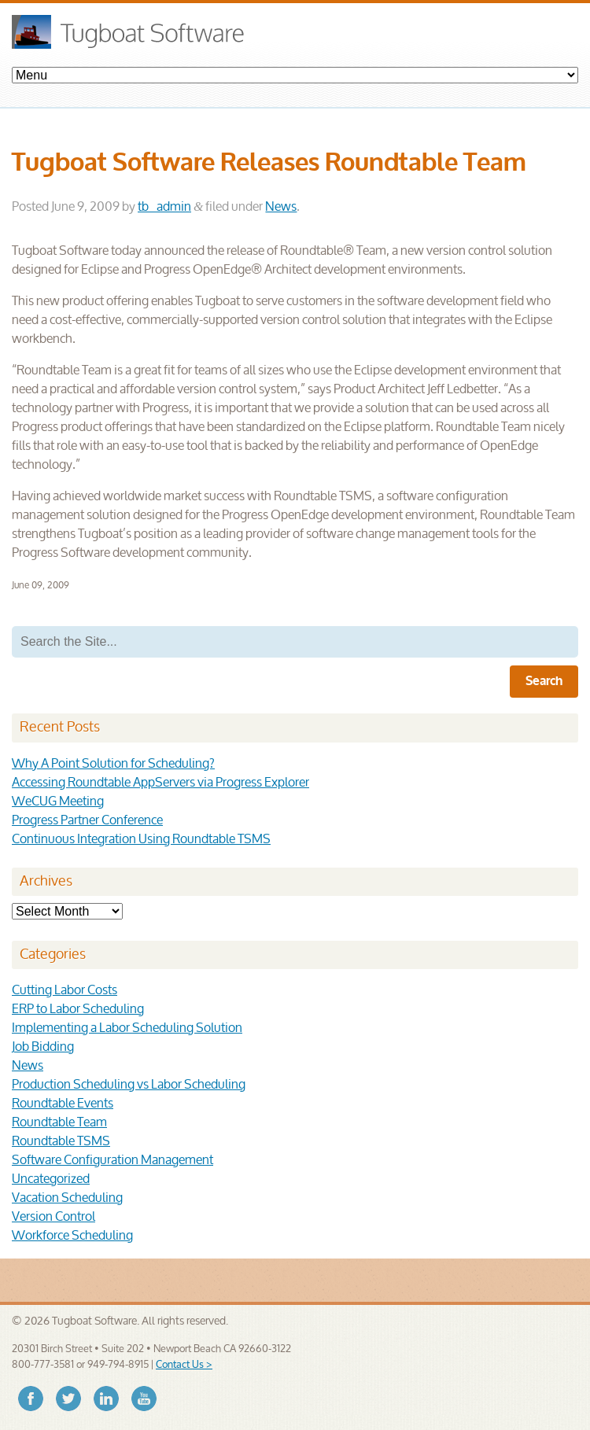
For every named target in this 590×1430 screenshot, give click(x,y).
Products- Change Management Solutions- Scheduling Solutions (295, 75)
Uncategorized (51, 1179)
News (281, 207)
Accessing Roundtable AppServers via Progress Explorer (160, 783)
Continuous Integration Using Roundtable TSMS (141, 839)
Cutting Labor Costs (64, 990)
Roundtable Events (62, 1104)
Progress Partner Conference (87, 820)
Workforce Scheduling (72, 1236)
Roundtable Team (59, 1123)
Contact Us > (184, 1365)
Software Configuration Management (112, 1160)
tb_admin (164, 207)
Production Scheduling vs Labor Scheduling (128, 1085)
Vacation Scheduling (67, 1198)
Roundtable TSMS (61, 1141)
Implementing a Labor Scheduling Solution (127, 1028)
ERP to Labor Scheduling (78, 1009)
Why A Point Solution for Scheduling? (113, 764)
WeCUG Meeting (58, 802)
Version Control (53, 1217)
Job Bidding (43, 1047)
